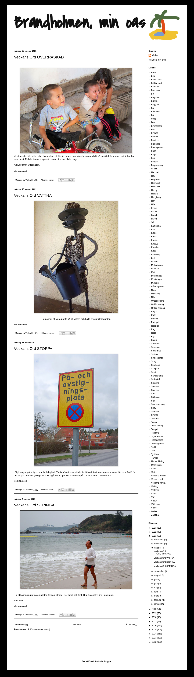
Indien (154, 208)
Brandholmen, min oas (79, 22)
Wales (154, 511)
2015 (154, 629)
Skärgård (155, 379)
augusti (158, 575)
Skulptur (155, 368)
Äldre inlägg (131, 624)
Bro (153, 94)
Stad (153, 401)
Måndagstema (157, 286)
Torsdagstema (157, 443)
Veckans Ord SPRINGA (34, 505)
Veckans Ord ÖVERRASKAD (39, 57)
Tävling (154, 458)
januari (157, 604)
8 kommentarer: (48, 489)
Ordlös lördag (157, 304)
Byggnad (155, 104)
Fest (153, 129)
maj (156, 587)
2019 (154, 613)
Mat (153, 272)
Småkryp (155, 383)
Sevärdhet (156, 351)
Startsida (77, 624)
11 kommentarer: (48, 333)
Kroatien (155, 247)
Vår (153, 497)
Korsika (154, 240)
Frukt (153, 151)
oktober (158, 548)
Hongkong (156, 197)
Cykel (153, 119)
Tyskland (155, 454)
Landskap (155, 254)
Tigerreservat (157, 436)
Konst (154, 236)
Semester (155, 347)
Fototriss (155, 140)
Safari (154, 340)
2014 (154, 634)
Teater (154, 422)
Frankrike (155, 144)
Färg (153, 158)
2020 (154, 609)
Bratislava (155, 90)
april (156, 592)
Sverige (154, 415)
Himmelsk (155, 183)
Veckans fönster (158, 475)
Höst (153, 204)
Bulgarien (155, 97)
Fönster (154, 161)
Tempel (154, 429)
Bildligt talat (156, 83)
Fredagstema (157, 147)
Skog (153, 361)
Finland (154, 133)
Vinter (154, 493)
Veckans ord (20, 171)
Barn (153, 72)
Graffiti (154, 168)
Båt (152, 108)
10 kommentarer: (48, 615)
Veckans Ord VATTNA (33, 195)
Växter (154, 508)
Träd (153, 450)
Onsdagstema (157, 301)
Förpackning (157, 165)
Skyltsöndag (157, 376)
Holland (154, 194)
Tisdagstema (157, 440)
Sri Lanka (155, 397)
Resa (153, 333)
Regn (153, 329)
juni (156, 583)
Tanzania (155, 418)
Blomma (155, 86)
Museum (155, 283)
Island (154, 215)
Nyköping (155, 293)
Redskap (155, 326)
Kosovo (154, 244)
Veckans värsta (158, 483)
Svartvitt (155, 411)
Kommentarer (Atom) (40, 629)
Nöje (153, 297)
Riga (153, 336)
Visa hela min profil (157, 60)
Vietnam (155, 490)
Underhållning (157, 461)
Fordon (154, 136)
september (159, 571)
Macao (154, 261)
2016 (154, 625)
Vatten (154, 472)
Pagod (154, 311)
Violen (28, 180)
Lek (153, 258)
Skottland (155, 365)
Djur (153, 122)
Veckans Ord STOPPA (33, 348)
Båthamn (155, 111)
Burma (154, 101)
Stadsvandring (158, 404)
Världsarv (155, 504)
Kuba (153, 251)
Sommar (155, 386)
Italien (154, 219)
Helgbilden (156, 179)
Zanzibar (155, 515)
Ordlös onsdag (158, 308)
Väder (154, 501)
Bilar (153, 76)
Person (154, 318)
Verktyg (154, 486)
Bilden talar (156, 79)
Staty (153, 408)
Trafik (153, 447)
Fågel (153, 154)
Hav (153, 176)
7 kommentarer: (48, 180)
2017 (154, 621)
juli (155, 579)
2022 (154, 532)
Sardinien (155, 343)
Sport (153, 393)
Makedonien (157, 265)
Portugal (155, 322)
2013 (154, 638)
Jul (152, 222)
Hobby (154, 190)
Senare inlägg (21, 624)
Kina (153, 229)
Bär (153, 115)
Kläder (154, 233)
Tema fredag (157, 425)
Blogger (107, 661)
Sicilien (154, 354)
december (159, 539)
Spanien (155, 390)
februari (158, 600)
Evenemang (156, 126)
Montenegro (156, 279)
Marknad (155, 268)
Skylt (153, 372)
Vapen (154, 468)
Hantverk (155, 172)
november (159, 543)
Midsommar (156, 276)
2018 (154, 617)
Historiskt (155, 186)
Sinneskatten (157, 358)
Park (153, 315)
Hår (153, 201)
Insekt (154, 211)
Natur (153, 290)
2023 (154, 528)
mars (157, 596)
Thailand (155, 433)
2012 (154, 642)
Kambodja (156, 226)
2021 (154, 536)
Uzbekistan (156, 465)
